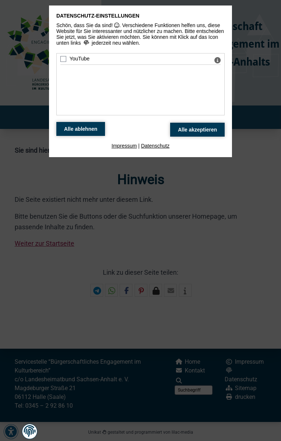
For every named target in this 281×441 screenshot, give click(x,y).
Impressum (124, 146)
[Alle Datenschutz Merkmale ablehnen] (80, 129)
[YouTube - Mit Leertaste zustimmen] (63, 59)
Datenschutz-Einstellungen (97, 16)
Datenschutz (155, 146)
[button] (29, 431)
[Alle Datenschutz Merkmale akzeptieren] (197, 130)
